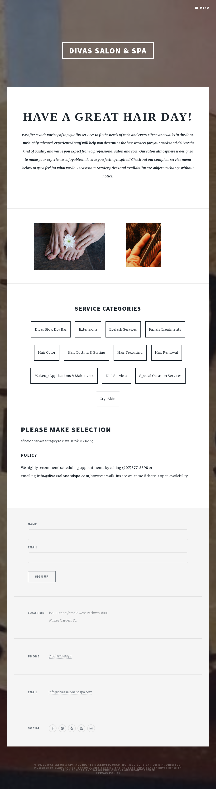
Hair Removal (166, 352)
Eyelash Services (123, 329)
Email (33, 547)
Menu (204, 8)
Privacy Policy (108, 773)
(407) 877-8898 (60, 656)
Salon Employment (108, 770)
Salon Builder (73, 770)
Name (32, 524)
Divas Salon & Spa (108, 51)
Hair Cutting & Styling (87, 352)
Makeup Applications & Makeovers (64, 376)
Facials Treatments (165, 329)
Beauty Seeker (143, 770)
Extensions (88, 329)
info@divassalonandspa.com (70, 692)
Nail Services (116, 376)
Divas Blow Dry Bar (51, 329)
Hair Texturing (130, 352)
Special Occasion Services (160, 376)
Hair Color (47, 352)
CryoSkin (108, 399)
